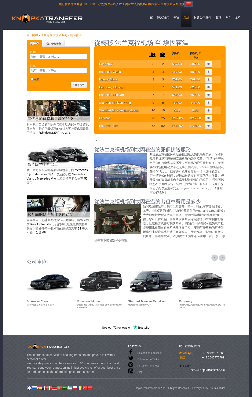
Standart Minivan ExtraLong (118, 110)
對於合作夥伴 (202, 17)
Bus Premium (108, 125)
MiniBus (104, 118)
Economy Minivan (111, 87)
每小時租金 (53, 44)
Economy (106, 64)
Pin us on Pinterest (148, 365)
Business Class (110, 71)
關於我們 (163, 17)
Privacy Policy (200, 388)
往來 (237, 17)
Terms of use (218, 388)
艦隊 (219, 17)
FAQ (228, 17)
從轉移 (34, 43)
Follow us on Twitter (149, 359)
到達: (34, 65)
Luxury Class (108, 79)
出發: (34, 51)
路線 (186, 17)
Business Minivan (111, 95)
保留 (176, 17)
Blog (140, 372)
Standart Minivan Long (115, 102)
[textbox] (58, 56)
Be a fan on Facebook (150, 352)
